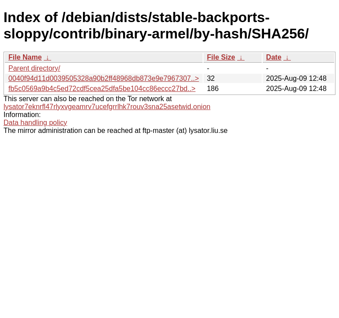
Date (274, 57)
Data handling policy (35, 122)
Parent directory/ (34, 68)
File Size (221, 57)
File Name (25, 57)
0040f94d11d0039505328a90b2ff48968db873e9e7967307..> (103, 78)
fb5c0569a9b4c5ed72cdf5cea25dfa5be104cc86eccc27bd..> (102, 88)
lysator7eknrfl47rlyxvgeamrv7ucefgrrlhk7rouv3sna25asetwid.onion (107, 106)
